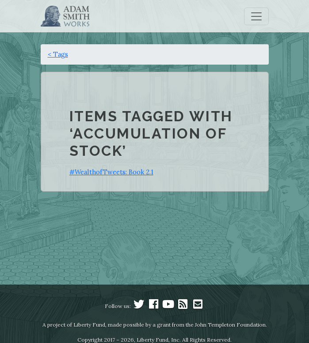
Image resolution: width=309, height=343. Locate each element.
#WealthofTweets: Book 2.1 (111, 172)
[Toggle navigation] (256, 16)
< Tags (58, 54)
